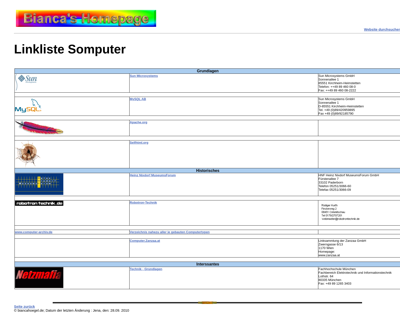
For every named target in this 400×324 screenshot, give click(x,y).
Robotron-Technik (143, 202)
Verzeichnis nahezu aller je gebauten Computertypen (170, 232)
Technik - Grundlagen (146, 269)
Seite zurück (24, 307)
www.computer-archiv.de (33, 232)
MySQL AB (138, 99)
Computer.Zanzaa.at (145, 241)
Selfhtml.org (139, 142)
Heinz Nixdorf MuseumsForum (153, 175)
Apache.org (138, 122)
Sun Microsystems (144, 76)
